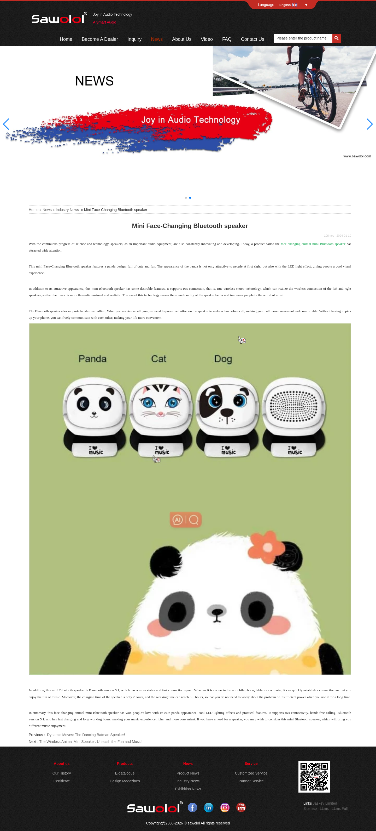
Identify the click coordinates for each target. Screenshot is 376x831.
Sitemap (310, 808)
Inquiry (134, 39)
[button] (186, 198)
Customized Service (251, 773)
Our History (61, 773)
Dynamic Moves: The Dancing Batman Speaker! (85, 735)
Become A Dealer (100, 39)
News (157, 39)
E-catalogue (125, 773)
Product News (188, 773)
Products (125, 763)
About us (62, 763)
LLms (324, 808)
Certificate (62, 781)
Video (207, 39)
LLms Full (340, 808)
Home (66, 39)
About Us (181, 39)
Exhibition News (188, 789)
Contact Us (252, 39)
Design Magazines (125, 781)
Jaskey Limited (325, 803)
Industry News (67, 210)
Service (251, 763)
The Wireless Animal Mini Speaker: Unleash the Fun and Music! (90, 741)
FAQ (227, 39)
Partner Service (251, 781)
